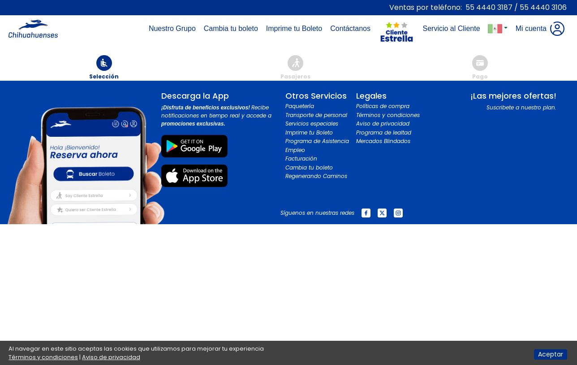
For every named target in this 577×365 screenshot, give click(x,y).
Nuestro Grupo (174, 28)
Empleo (295, 150)
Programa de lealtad (383, 132)
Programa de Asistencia (317, 141)
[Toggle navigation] (396, 11)
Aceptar (550, 354)
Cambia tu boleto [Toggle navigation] (233, 28)
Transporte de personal (316, 115)
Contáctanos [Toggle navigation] (352, 28)
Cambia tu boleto (309, 167)
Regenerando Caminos (316, 176)
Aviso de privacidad (382, 123)
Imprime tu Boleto (309, 132)
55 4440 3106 (543, 7)
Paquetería (299, 106)
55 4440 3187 (488, 7)
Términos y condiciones (388, 115)
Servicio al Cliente (452, 28)
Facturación (301, 158)
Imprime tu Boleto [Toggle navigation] (296, 28)
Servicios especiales (311, 123)
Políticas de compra (382, 106)
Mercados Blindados (383, 141)
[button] (497, 28)
